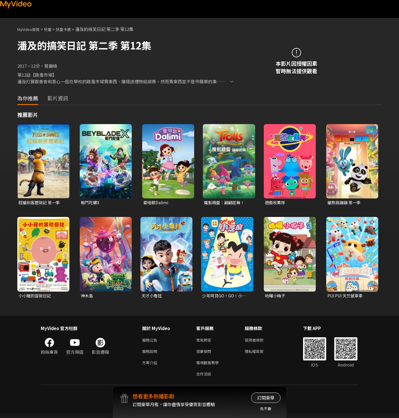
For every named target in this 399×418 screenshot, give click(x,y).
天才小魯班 (152, 296)
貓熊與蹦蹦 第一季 (345, 203)
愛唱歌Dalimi (156, 203)
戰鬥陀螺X (91, 203)
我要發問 (205, 354)
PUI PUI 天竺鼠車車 (346, 296)
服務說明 (150, 354)
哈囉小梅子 (276, 296)
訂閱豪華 (265, 398)
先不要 (265, 408)
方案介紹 (150, 366)
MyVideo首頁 (30, 29)
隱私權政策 (259, 354)
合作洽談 (205, 378)
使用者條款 (259, 341)
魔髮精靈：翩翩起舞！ (225, 203)
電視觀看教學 (209, 366)
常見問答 (205, 341)
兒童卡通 (69, 29)
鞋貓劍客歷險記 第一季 (40, 203)
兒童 (52, 29)
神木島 (87, 296)
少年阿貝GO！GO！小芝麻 (225, 296)
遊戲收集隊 (276, 203)
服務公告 (150, 341)
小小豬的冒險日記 (35, 296)
